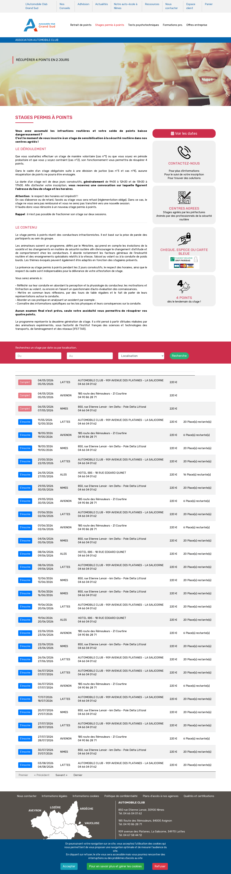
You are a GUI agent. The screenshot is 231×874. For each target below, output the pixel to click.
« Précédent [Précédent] (41, 774)
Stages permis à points (109, 24)
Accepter (69, 866)
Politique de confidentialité (121, 795)
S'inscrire (25, 421)
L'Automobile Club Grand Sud (36, 6)
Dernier (77, 774)
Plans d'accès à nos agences (160, 795)
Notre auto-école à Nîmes (125, 6)
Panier (209, 4)
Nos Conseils (65, 6)
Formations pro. (173, 24)
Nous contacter (171, 6)
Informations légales (54, 795)
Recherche (179, 355)
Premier (23, 774)
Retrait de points (80, 24)
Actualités (101, 4)
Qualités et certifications (199, 795)
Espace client (190, 6)
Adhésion (83, 4)
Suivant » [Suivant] (61, 774)
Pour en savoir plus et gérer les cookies (115, 866)
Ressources (152, 4)
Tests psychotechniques (143, 24)
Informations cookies (86, 795)
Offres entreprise (196, 24)
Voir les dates (186, 133)
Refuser (160, 866)
